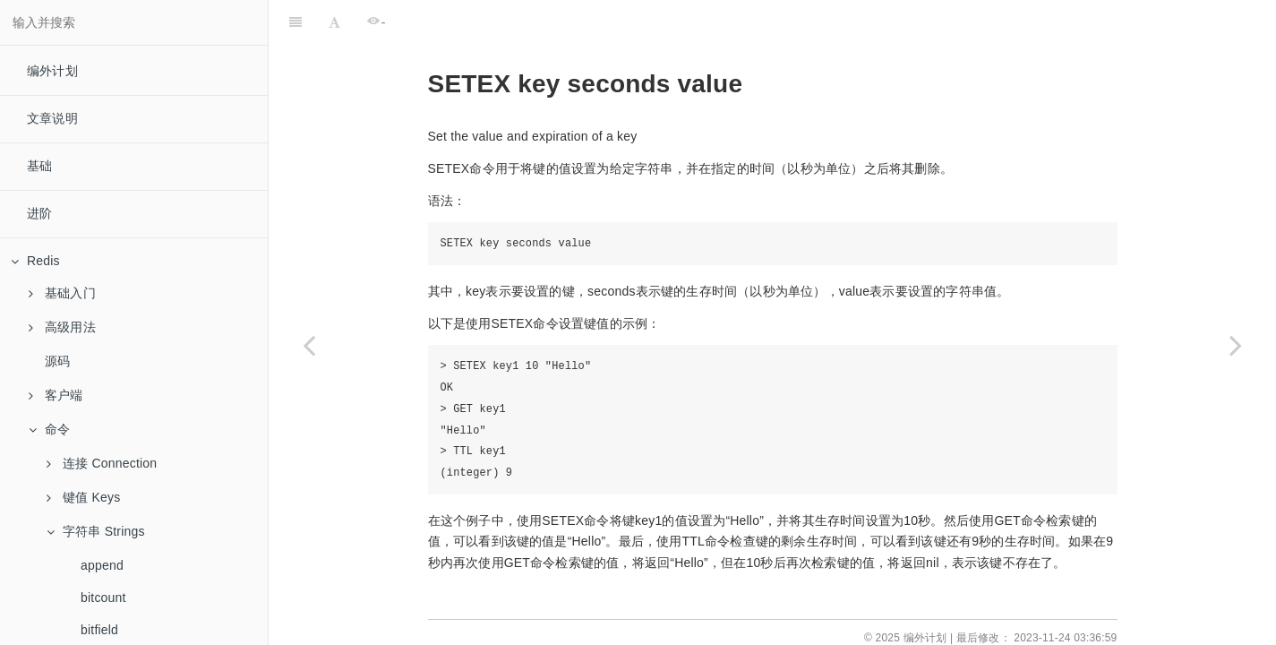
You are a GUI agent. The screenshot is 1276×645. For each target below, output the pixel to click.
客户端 (56, 395)
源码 (57, 361)
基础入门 (62, 293)
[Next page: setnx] (1235, 345)
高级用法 (62, 327)
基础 (39, 166)
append (102, 565)
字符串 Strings (96, 531)
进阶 (39, 213)
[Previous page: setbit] (309, 345)
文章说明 (52, 118)
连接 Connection (102, 463)
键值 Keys (83, 497)
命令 (49, 429)
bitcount (103, 597)
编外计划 (52, 71)
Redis (35, 261)
